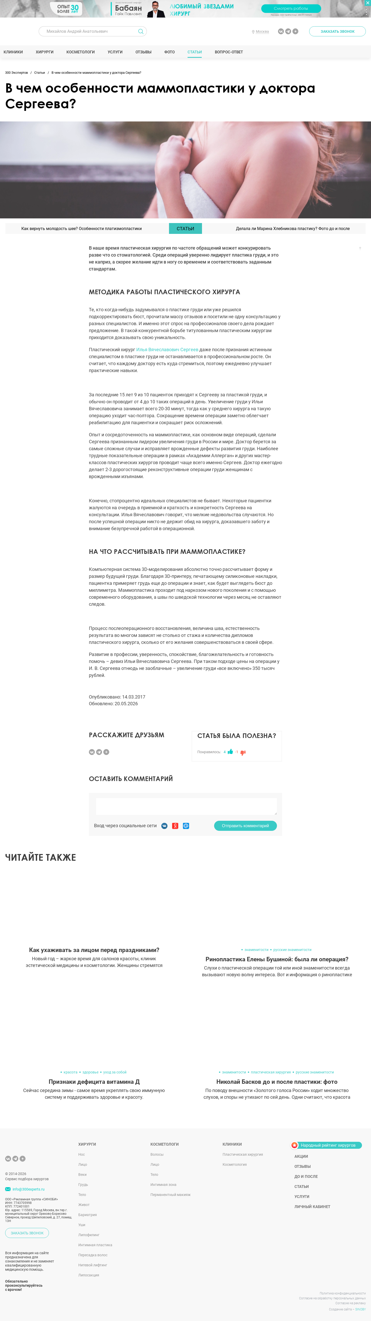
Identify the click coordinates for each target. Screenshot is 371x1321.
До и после (306, 1176)
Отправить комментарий (245, 826)
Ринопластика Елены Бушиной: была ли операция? (277, 959)
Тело (82, 1195)
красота (71, 1072)
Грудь (83, 1185)
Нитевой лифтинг (92, 1265)
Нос (81, 1154)
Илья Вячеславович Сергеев (167, 349)
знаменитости (256, 950)
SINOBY (360, 1309)
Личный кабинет (312, 1206)
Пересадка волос (92, 1255)
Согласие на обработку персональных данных (332, 1298)
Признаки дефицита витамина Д (94, 1081)
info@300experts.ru (29, 1189)
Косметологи (82, 52)
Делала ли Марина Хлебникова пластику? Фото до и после (293, 228)
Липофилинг (88, 1235)
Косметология (235, 1164)
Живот (84, 1205)
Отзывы (145, 52)
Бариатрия (87, 1215)
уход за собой (115, 1072)
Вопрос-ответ (230, 52)
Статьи (196, 52)
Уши (81, 1225)
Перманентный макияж (170, 1195)
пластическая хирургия (271, 1072)
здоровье (90, 1072)
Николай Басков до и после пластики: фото (277, 1081)
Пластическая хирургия (243, 1154)
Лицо (82, 1164)
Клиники (14, 52)
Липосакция (88, 1275)
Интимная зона (163, 1185)
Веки (82, 1174)
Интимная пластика (95, 1245)
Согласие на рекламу (350, 1303)
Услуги (116, 52)
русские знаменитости (292, 950)
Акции (301, 1156)
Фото (171, 52)
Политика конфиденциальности (343, 1293)
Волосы (157, 1154)
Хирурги (46, 52)
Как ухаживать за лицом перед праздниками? (94, 950)
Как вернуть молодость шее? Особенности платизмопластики (81, 228)
